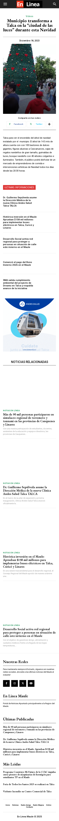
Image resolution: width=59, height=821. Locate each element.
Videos (29, 16)
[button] (5, 4)
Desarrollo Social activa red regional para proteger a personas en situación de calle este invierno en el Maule (19, 243)
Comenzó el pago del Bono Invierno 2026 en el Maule (17, 263)
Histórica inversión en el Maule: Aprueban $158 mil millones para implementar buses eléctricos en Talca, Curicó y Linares (20, 222)
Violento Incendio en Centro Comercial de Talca (27, 791)
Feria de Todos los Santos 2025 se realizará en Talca (28, 784)
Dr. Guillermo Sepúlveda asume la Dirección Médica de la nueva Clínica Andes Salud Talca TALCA (20, 201)
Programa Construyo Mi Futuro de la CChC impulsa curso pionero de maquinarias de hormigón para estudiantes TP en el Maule (29, 774)
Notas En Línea (11, 410)
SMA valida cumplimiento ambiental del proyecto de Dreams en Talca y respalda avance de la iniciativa (18, 284)
